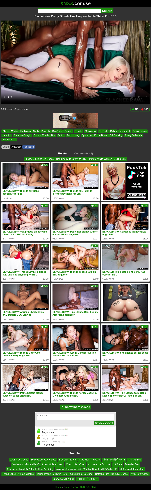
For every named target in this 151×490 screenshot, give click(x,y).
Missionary (90, 131)
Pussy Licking (140, 131)
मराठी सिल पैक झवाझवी (87, 479)
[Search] (69, 10)
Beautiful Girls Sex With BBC (71, 159)
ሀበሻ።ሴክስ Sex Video (63, 479)
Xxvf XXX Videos (19, 459)
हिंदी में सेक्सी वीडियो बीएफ (132, 469)
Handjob (7, 135)
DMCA (74, 487)
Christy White (10, 131)
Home (58, 487)
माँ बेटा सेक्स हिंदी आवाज (114, 459)
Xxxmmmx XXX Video (80, 474)
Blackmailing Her (68, 459)
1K (135, 109)
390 (144, 109)
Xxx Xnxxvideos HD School (21, 469)
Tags (66, 487)
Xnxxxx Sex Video (75, 464)
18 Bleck (117, 464)
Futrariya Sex (132, 464)
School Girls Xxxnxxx (52, 464)
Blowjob (45, 131)
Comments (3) (83, 153)
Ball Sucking (115, 135)
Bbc (53, 135)
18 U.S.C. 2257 (88, 487)
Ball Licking (73, 135)
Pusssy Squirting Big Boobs (39, 159)
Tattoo (61, 135)
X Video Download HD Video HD (100, 469)
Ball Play (7, 139)
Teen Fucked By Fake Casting (18, 474)
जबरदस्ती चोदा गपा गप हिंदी (68, 469)
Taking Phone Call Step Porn (52, 474)
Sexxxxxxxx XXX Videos (43, 459)
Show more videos (75, 407)
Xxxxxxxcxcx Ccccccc (99, 464)
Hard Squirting (45, 469)
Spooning (87, 135)
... (15, 139)
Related (63, 153)
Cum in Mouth (41, 135)
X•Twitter (16, 147)
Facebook (28, 147)
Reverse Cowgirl (22, 135)
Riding (113, 131)
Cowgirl (68, 131)
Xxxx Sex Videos (139, 474)
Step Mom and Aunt (89, 459)
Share (6, 147)
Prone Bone (100, 135)
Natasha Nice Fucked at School (111, 474)
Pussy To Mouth (133, 135)
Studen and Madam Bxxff (25, 464)
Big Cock (57, 131)
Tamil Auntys (134, 459)
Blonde (78, 131)
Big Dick (103, 131)
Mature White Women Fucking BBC (107, 159)
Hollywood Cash (29, 131)
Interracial (124, 131)
